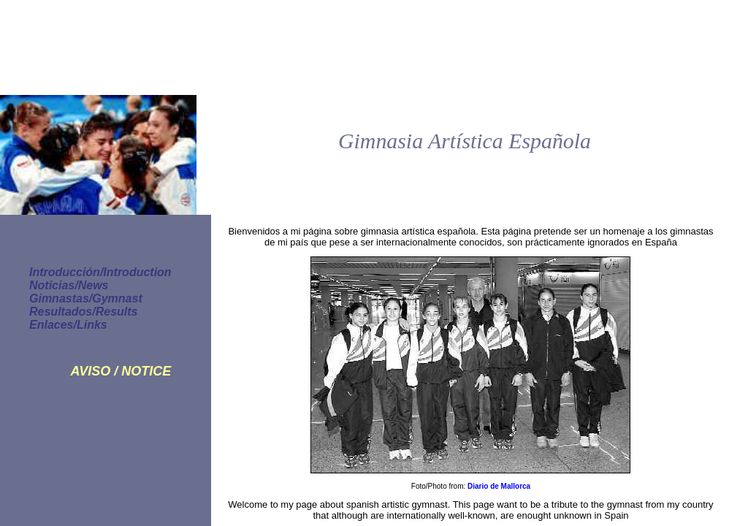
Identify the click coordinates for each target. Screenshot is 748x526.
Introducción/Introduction (100, 272)
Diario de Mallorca (499, 486)
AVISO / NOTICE (120, 371)
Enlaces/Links (68, 325)
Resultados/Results (83, 311)
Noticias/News (68, 285)
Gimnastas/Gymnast (85, 298)
